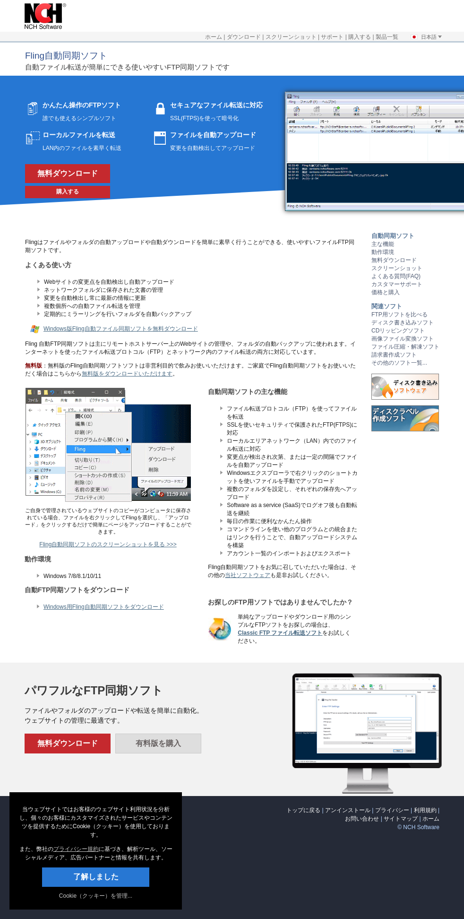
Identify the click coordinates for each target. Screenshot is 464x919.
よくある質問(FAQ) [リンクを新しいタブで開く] (396, 276)
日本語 (426, 37)
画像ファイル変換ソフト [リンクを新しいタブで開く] (402, 338)
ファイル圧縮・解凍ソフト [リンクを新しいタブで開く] (405, 346)
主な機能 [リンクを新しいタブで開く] (382, 244)
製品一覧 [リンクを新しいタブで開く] (387, 37)
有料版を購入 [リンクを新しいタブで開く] (158, 743)
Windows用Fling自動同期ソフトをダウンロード (103, 607)
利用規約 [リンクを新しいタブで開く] (425, 810)
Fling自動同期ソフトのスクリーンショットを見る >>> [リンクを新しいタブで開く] (107, 544)
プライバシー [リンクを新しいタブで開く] (392, 810)
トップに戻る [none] (303, 810)
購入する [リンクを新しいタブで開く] (359, 37)
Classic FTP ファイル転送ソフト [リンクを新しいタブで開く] (280, 633)
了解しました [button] (96, 877)
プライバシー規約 (76, 849)
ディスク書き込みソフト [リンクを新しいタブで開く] (402, 322)
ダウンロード (244, 37)
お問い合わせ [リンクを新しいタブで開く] (362, 818)
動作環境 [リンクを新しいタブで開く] (382, 252)
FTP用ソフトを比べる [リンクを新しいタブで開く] (399, 314)
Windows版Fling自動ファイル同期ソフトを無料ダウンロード (120, 328)
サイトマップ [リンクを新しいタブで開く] (401, 818)
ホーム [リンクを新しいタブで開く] (213, 37)
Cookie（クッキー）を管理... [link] (95, 896)
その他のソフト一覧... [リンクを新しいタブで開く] (399, 362)
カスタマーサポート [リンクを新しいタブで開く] (396, 284)
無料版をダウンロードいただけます (127, 373)
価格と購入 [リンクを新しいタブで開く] (385, 292)
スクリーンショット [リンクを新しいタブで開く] (291, 37)
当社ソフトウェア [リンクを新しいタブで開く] (247, 575)
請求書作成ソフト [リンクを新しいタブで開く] (394, 354)
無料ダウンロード (67, 173)
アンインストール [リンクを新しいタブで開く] (347, 810)
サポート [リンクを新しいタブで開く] (332, 37)
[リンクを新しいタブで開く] (43, 27)
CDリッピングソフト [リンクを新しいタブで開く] (398, 330)
